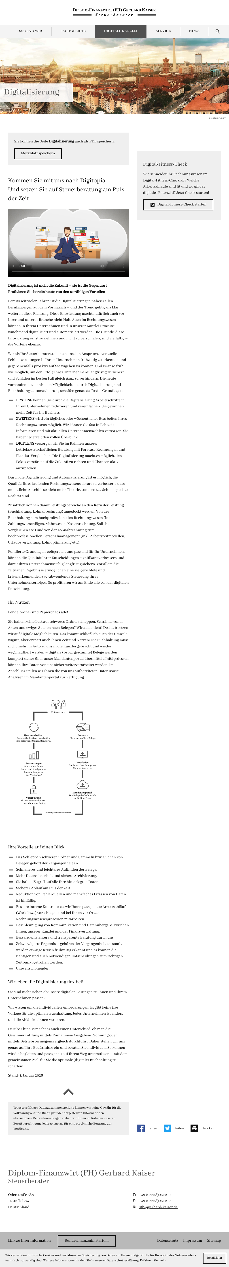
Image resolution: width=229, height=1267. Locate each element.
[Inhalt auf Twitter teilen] (177, 1128)
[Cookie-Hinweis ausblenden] (215, 1258)
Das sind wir (29, 31)
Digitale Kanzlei (120, 31)
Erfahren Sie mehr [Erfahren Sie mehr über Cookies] (153, 1261)
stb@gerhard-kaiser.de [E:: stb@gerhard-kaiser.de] (158, 1207)
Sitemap (214, 1241)
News (194, 31)
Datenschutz (167, 1241)
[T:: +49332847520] (155, 1195)
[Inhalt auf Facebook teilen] (150, 1128)
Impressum (192, 1241)
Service (163, 31)
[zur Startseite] (114, 12)
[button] (38, 153)
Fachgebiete (73, 31)
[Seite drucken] (206, 1128)
